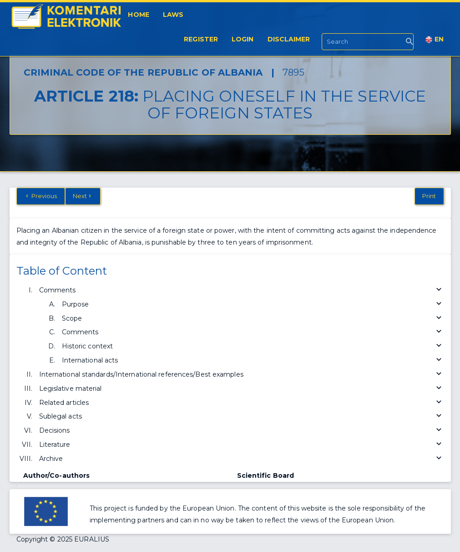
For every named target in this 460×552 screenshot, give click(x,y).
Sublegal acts (241, 416)
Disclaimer (289, 39)
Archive (241, 459)
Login (243, 39)
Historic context (253, 346)
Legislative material (241, 388)
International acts (253, 360)
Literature (241, 444)
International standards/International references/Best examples (241, 374)
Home (138, 14)
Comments (241, 290)
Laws (173, 14)
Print (429, 195)
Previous (40, 195)
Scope (253, 318)
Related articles (241, 403)
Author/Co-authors (56, 475)
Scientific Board (265, 475)
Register (201, 39)
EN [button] (434, 39)
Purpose (253, 304)
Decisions (241, 430)
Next (83, 195)
